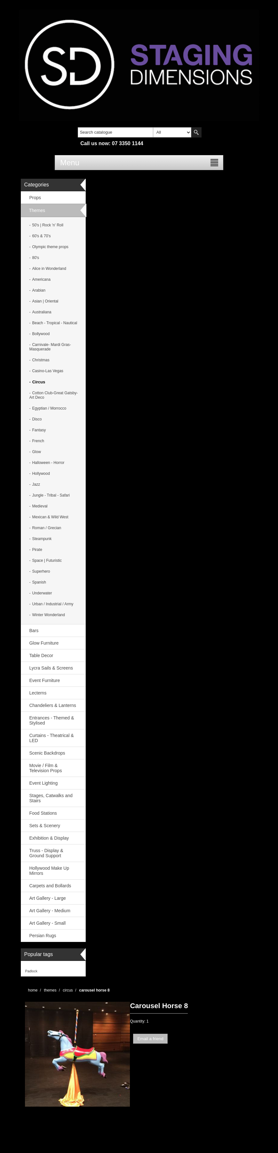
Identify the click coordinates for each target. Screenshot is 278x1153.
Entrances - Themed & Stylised (51, 720)
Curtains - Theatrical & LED (51, 738)
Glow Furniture (44, 643)
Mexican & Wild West (50, 517)
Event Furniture (44, 680)
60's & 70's (41, 236)
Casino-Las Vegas (47, 371)
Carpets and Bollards (50, 885)
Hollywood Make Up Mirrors (49, 871)
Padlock (31, 971)
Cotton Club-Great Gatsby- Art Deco (53, 395)
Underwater (42, 593)
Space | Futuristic (46, 560)
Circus (38, 382)
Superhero (41, 571)
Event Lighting (43, 783)
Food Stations (43, 813)
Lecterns (37, 692)
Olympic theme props (50, 247)
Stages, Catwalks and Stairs (50, 798)
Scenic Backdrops (47, 753)
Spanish (39, 582)
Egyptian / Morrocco (49, 408)
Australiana (41, 312)
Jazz (36, 484)
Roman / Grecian (46, 528)
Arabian (38, 290)
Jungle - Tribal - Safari (50, 495)
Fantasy (39, 430)
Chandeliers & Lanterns (52, 705)
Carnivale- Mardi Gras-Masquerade (50, 346)
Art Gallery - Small (47, 923)
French (38, 441)
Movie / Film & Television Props (45, 768)
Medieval (39, 506)
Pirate (37, 549)
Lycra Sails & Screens (51, 668)
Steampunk (42, 539)
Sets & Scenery (44, 825)
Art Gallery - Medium (49, 910)
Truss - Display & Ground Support (46, 853)
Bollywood (41, 334)
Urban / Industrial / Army (52, 604)
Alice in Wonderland (49, 268)
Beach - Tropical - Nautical (54, 323)
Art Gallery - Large (47, 898)
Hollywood (41, 473)
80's (35, 257)
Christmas (40, 360)
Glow (36, 452)
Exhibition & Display (49, 838)
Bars (33, 630)
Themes (37, 210)
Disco (37, 419)
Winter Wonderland (48, 615)
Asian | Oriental (45, 301)
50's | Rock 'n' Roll (47, 225)
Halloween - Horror (48, 462)
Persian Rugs (42, 935)
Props (35, 197)
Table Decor (41, 655)
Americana (41, 279)
